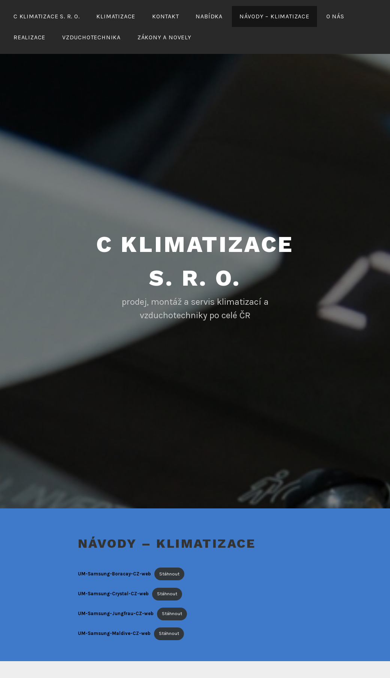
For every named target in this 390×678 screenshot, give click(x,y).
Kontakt (165, 16)
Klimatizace (115, 16)
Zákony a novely (164, 37)
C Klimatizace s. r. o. (46, 16)
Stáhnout (169, 574)
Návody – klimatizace (274, 16)
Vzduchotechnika (91, 37)
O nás (335, 16)
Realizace (29, 37)
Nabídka (209, 16)
